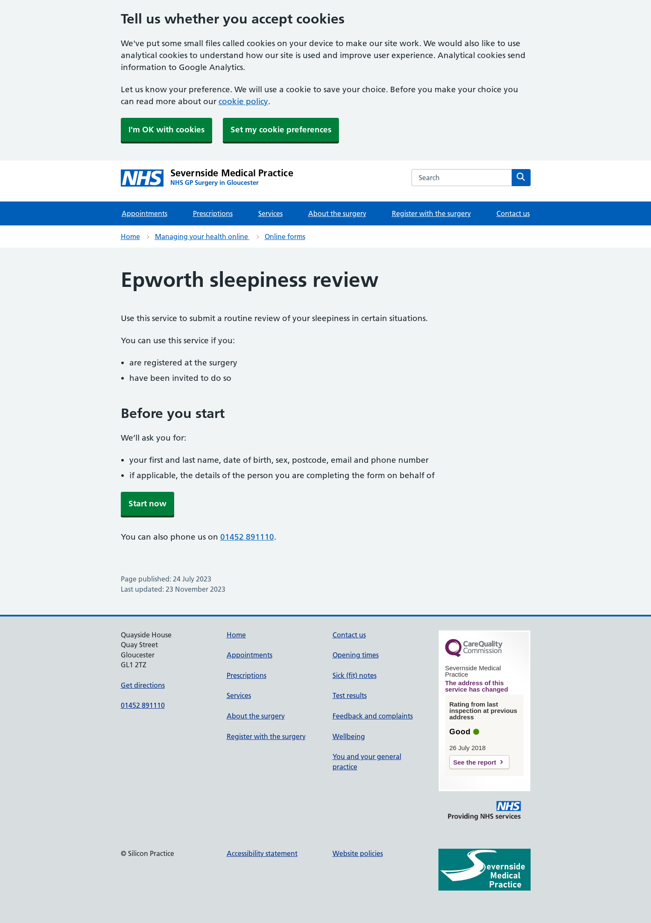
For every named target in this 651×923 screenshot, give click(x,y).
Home (130, 236)
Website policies (358, 853)
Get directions (143, 685)
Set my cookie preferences (281, 129)
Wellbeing (349, 736)
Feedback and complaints (373, 716)
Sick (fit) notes (355, 675)
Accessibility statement (262, 853)
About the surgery (337, 213)
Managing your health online (202, 236)
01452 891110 (247, 537)
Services (270, 213)
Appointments (144, 213)
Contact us (513, 213)
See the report (474, 762)
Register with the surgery (431, 213)
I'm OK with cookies (166, 129)
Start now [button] (147, 503)
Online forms (285, 236)
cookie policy (243, 101)
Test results (350, 695)
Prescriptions (213, 213)
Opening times (356, 655)
